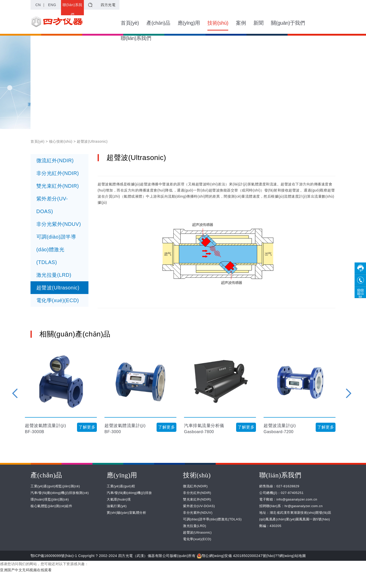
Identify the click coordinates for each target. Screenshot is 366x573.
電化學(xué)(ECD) (57, 300)
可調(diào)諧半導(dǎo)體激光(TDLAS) (56, 249)
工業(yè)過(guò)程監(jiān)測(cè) (55, 486)
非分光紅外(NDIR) (57, 173)
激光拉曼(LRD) (53, 275)
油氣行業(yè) (117, 506)
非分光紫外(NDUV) (58, 224)
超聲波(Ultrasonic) (58, 287)
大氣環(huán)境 (119, 499)
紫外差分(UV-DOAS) (52, 205)
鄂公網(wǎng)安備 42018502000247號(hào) (236, 556)
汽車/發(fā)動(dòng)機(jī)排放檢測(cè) (59, 493)
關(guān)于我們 (288, 23)
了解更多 (87, 427)
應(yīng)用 (189, 23)
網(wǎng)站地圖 (292, 556)
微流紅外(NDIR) (55, 160)
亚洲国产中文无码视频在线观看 (26, 570)
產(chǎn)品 (158, 23)
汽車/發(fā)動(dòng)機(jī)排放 (129, 493)
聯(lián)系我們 (72, 10)
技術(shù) (217, 25)
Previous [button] (15, 393)
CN (38, 5)
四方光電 (108, 5)
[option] (61, 393)
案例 (241, 23)
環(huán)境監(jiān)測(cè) (49, 499)
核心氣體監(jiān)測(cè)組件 (51, 506)
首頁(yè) (130, 23)
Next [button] (348, 393)
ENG (52, 5)
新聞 (258, 23)
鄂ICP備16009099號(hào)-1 (53, 556)
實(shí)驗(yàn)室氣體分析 (126, 513)
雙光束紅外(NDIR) (57, 186)
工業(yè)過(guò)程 (121, 486)
